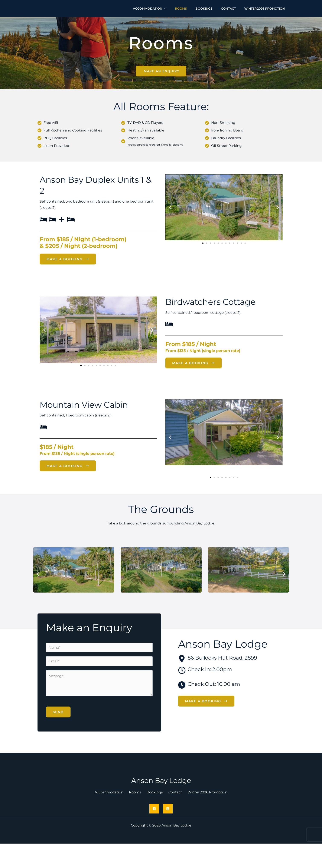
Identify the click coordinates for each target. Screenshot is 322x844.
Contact (173, 792)
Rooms (137, 792)
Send (58, 712)
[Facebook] (154, 809)
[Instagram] (168, 809)
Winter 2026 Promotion (203, 792)
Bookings (155, 792)
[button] (170, 207)
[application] (176, 8)
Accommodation (113, 792)
